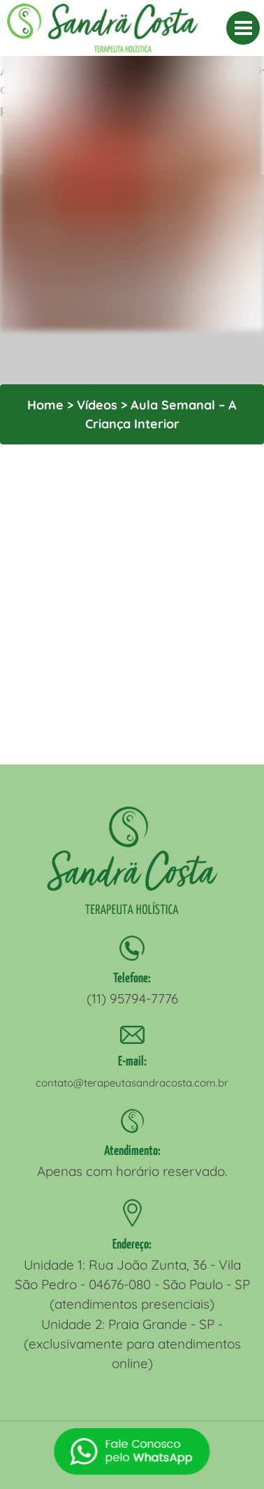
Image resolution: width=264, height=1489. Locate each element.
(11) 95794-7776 (132, 998)
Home (45, 405)
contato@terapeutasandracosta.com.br (132, 1082)
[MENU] (243, 28)
